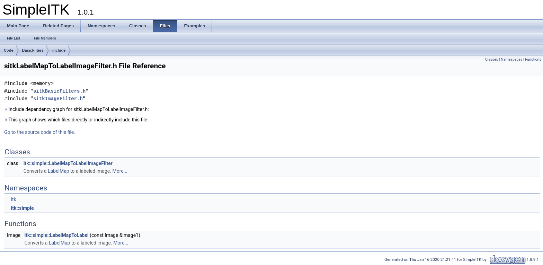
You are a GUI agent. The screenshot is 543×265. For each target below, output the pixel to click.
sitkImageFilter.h (58, 98)
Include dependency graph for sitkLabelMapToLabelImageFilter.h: (76, 109)
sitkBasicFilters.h (59, 91)
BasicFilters (33, 50)
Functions (533, 59)
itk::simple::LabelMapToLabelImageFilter (68, 163)
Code (9, 50)
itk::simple (22, 208)
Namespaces (511, 59)
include (59, 50)
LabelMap (58, 171)
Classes (491, 59)
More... (119, 171)
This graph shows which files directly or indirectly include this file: (76, 119)
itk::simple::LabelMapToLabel (56, 235)
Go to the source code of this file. (39, 132)
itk (13, 199)
